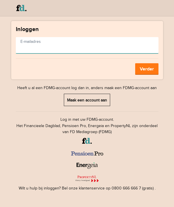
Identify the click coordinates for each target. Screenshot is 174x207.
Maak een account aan (87, 100)
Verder (147, 69)
